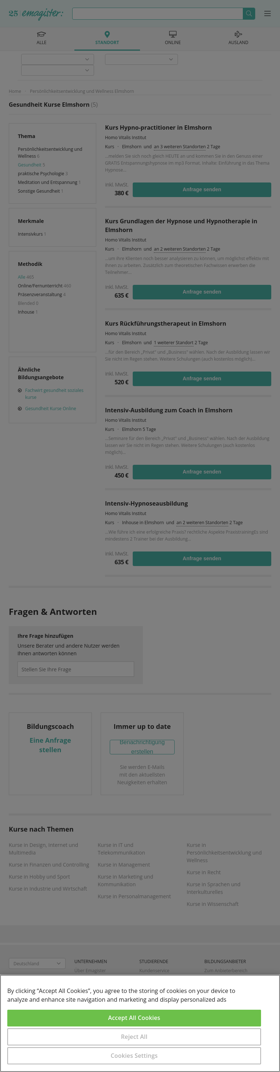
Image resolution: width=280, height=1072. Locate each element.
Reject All (134, 1037)
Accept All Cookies (134, 1018)
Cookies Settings (134, 1056)
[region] (140, 1023)
